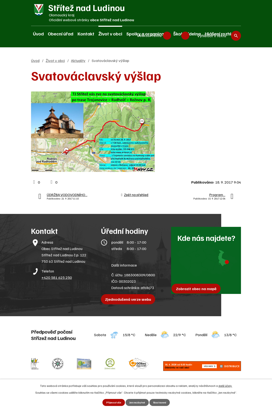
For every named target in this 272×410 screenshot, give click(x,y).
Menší (167, 34)
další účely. (225, 385)
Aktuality (78, 60)
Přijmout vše (111, 402)
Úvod (38, 34)
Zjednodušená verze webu (130, 299)
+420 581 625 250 (56, 277)
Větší (185, 34)
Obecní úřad (60, 34)
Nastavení (161, 402)
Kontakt (86, 34)
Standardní (176, 34)
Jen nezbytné (137, 402)
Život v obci (110, 34)
